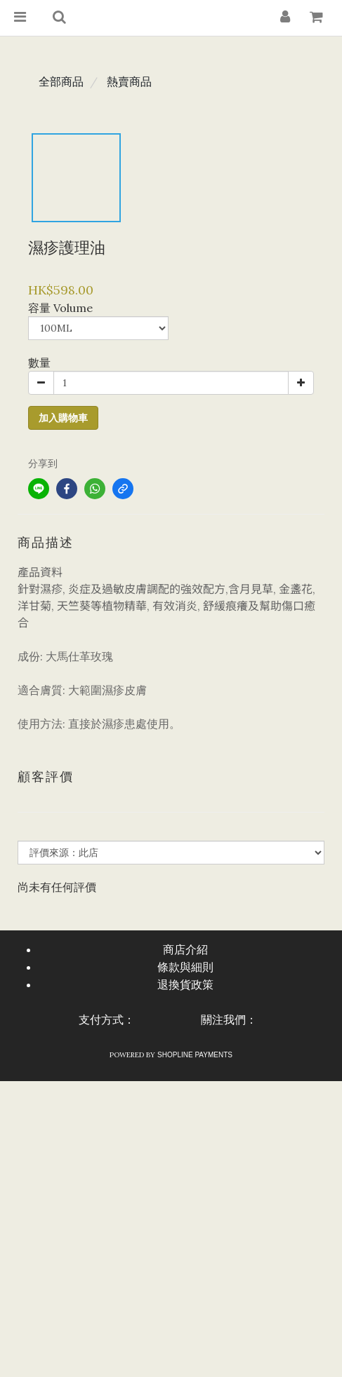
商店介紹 (185, 950)
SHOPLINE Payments (194, 1055)
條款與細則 (185, 967)
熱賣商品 (129, 81)
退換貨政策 (185, 985)
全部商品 (61, 81)
